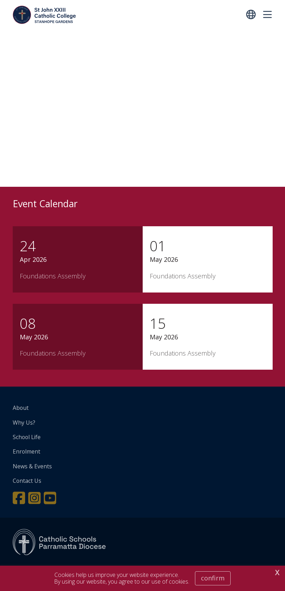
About (21, 408)
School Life (27, 437)
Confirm (213, 578)
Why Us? (24, 422)
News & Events (32, 466)
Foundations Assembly (52, 276)
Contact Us (27, 481)
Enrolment (26, 451)
